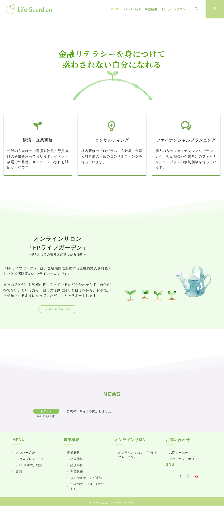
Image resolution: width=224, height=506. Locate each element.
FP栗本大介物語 (31, 465)
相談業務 (76, 459)
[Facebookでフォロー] (180, 476)
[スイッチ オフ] (196, 9)
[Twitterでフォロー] (188, 476)
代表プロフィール (32, 459)
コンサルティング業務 (86, 477)
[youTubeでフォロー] (196, 476)
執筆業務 (76, 471)
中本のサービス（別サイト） (87, 486)
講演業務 (76, 465)
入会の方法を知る (57, 309)
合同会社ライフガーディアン (117, 503)
